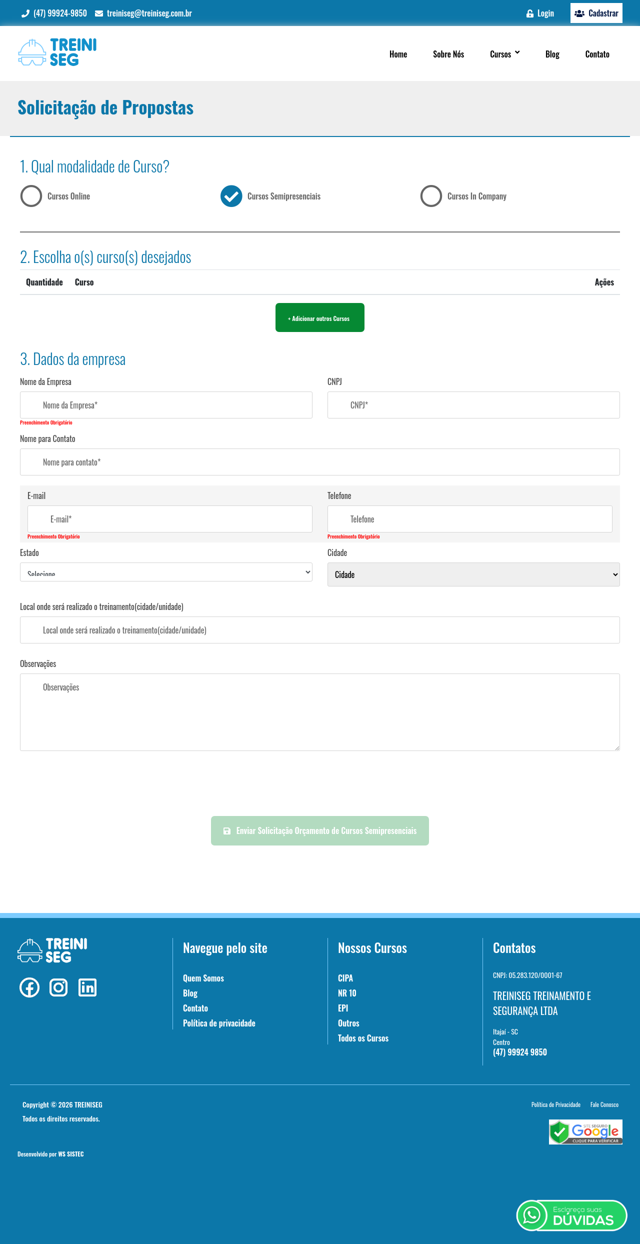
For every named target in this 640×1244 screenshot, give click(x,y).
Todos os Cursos (363, 1038)
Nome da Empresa (46, 382)
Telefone (340, 496)
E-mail (37, 496)
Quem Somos (203, 978)
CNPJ (335, 382)
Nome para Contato (48, 438)
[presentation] (320, 784)
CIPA (345, 978)
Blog (190, 993)
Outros (349, 1023)
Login (540, 13)
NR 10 (347, 993)
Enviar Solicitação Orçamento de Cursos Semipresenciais (320, 830)
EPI (343, 1008)
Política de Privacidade (556, 1104)
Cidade (337, 552)
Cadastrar (596, 13)
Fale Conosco (604, 1104)
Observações (38, 664)
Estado (29, 552)
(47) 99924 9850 (520, 1052)
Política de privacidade (219, 1023)
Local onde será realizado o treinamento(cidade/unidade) (102, 606)
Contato (195, 1008)
